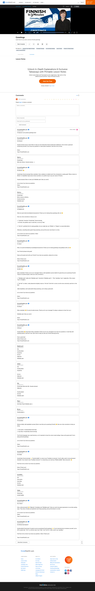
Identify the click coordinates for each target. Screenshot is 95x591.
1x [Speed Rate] (29, 32)
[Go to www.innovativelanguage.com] (47, 585)
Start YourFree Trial (90, 2)
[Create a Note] (38, 44)
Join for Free (47, 81)
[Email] (31, 121)
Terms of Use (68, 587)
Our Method (38, 558)
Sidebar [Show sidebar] (77, 6)
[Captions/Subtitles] (69, 32)
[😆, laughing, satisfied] (58, 99)
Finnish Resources (24, 566)
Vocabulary (28, 2)
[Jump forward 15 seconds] (25, 32)
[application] (47, 21)
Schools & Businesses (40, 572)
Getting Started (53, 560)
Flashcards (23, 562)
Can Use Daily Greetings (26, 6)
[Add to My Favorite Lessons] (33, 44)
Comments (32, 54)
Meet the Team (38, 562)
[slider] (37, 32)
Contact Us (52, 572)
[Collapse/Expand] (47, 95)
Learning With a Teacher (55, 570)
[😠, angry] (56, 99)
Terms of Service (60, 588)
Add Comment (22, 124)
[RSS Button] (17, 99)
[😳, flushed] (47, 99)
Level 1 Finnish (59, 48)
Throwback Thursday (40, 48)
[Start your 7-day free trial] (69, 560)
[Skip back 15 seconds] (17, 32)
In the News (38, 568)
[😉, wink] (63, 99)
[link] (71, 6)
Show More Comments (22, 542)
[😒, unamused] (52, 99)
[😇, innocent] (67, 99)
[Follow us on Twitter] (66, 571)
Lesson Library (18, 6)
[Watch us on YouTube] (68, 571)
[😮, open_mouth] (71, 99)
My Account (52, 564)
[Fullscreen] (72, 32)
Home (22, 558)
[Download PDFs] (42, 44)
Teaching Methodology (54, 568)
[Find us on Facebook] (71, 571)
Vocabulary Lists (24, 564)
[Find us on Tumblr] (66, 573)
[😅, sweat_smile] (60, 99)
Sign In (82, 2)
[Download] (74, 32)
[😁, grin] (49, 99)
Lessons (21, 2)
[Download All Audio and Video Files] (46, 44)
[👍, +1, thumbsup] (78, 99)
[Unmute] (34, 32)
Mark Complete (21, 44)
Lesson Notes (20, 54)
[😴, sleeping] (69, 99)
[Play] (22, 32)
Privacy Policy (62, 587)
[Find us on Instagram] (68, 573)
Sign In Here (51, 85)
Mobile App (23, 570)
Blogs (37, 573)
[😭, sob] (65, 99)
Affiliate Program (39, 575)
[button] (77, 2)
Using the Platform (54, 566)
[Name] (31, 118)
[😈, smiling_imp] (74, 99)
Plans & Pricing (39, 566)
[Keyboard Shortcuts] (77, 32)
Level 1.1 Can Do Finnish (20, 50)
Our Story (37, 560)
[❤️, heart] (76, 99)
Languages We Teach (40, 570)
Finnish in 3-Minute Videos (68, 48)
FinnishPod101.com (55, 587)
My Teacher (35, 2)
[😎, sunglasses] (54, 99)
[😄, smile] (45, 99)
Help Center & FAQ (54, 558)
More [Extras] (42, 2)
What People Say (39, 564)
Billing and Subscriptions (55, 562)
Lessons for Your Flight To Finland (28, 48)
